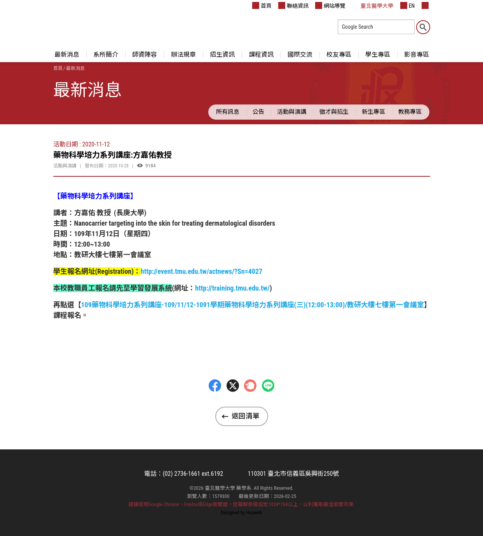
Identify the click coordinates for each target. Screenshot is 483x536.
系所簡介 (105, 54)
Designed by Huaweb (241, 512)
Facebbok (215, 402)
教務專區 (410, 111)
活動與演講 (291, 111)
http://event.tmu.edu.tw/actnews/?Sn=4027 (201, 271)
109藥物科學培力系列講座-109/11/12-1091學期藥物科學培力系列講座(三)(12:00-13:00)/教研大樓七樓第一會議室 (252, 305)
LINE (268, 402)
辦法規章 (183, 54)
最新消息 (66, 54)
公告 (258, 111)
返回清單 (246, 416)
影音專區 (416, 54)
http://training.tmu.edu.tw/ (232, 288)
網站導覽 (330, 5)
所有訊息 (227, 111)
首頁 (262, 5)
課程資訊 (261, 54)
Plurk (250, 402)
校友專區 (338, 54)
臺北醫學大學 (372, 5)
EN (407, 5)
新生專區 (373, 111)
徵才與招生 (334, 111)
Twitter (233, 402)
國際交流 (300, 54)
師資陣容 (144, 54)
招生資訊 (222, 54)
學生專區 (377, 54)
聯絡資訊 (293, 5)
